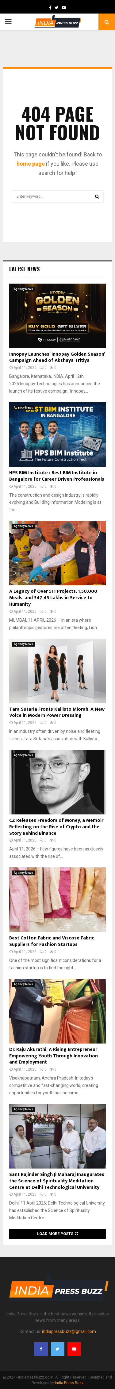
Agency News (23, 289)
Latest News (24, 269)
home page (31, 163)
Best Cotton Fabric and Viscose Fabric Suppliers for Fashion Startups (51, 941)
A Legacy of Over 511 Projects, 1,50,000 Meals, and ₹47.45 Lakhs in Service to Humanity (53, 597)
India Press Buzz (69, 1383)
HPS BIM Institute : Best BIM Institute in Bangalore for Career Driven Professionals (56, 476)
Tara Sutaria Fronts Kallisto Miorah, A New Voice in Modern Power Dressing (57, 712)
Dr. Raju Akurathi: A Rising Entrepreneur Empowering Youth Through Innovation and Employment (53, 1056)
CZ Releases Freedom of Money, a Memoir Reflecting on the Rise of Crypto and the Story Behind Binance (56, 827)
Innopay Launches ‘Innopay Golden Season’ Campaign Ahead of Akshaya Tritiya (57, 357)
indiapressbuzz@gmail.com (69, 1331)
